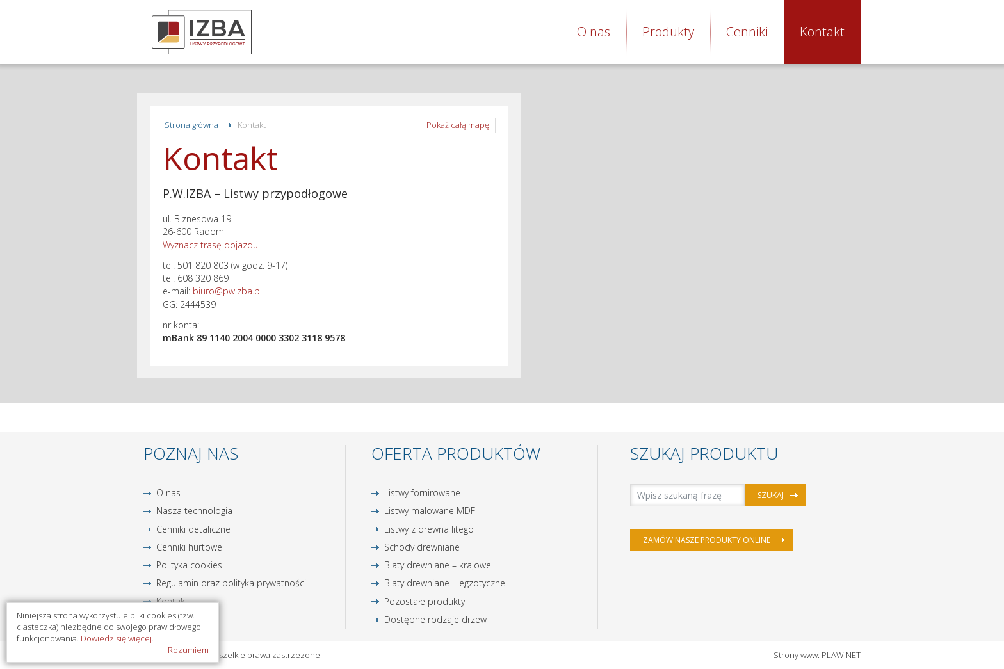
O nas (593, 31)
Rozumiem (188, 650)
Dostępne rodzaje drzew (435, 619)
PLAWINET (841, 655)
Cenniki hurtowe (189, 547)
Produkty (668, 31)
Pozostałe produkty (424, 601)
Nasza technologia (194, 510)
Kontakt (822, 31)
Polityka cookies (189, 565)
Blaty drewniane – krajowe (437, 565)
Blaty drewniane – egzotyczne (444, 583)
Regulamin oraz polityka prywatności (231, 583)
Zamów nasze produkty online (706, 540)
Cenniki (747, 31)
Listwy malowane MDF (429, 510)
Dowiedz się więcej (116, 638)
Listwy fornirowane (422, 493)
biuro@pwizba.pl (227, 291)
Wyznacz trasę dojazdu (210, 245)
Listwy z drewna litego (429, 529)
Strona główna (191, 125)
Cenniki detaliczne (193, 529)
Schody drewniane (422, 547)
